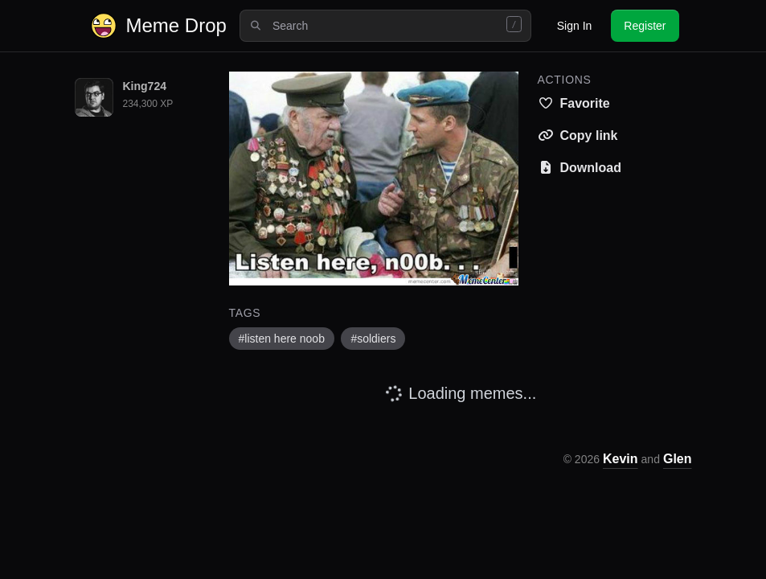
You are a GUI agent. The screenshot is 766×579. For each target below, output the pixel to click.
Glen (677, 459)
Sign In (574, 25)
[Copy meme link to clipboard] (578, 136)
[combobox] (385, 26)
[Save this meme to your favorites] (574, 103)
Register (645, 25)
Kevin (620, 459)
